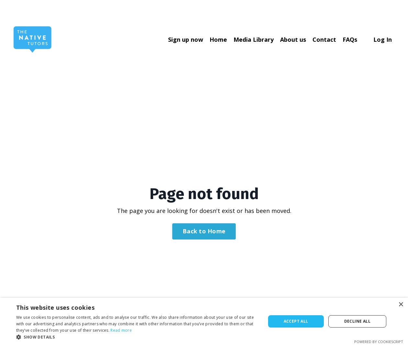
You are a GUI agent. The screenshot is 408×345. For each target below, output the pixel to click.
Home (218, 39)
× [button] (400, 304)
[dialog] (204, 321)
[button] (137, 337)
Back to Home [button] (204, 231)
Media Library (253, 39)
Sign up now (185, 39)
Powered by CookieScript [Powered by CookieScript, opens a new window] (378, 341)
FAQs (350, 39)
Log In (382, 39)
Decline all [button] (357, 321)
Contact (324, 39)
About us (293, 39)
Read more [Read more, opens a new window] (121, 330)
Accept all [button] (296, 321)
